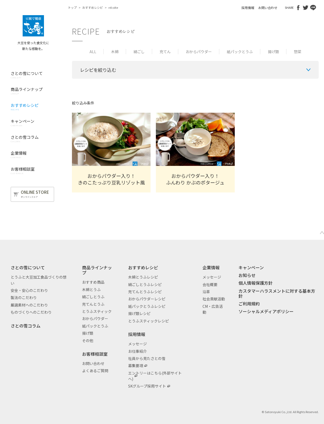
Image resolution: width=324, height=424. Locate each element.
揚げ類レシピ (139, 313)
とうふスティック (97, 311)
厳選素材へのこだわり (29, 305)
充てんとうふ (93, 304)
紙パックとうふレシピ (146, 306)
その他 (87, 340)
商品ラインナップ (97, 270)
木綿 (115, 51)
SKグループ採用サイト (147, 386)
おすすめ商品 (93, 282)
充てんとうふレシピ (145, 291)
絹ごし (139, 51)
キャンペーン (251, 267)
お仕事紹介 (137, 351)
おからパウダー (199, 51)
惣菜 (297, 51)
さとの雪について (28, 267)
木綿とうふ (91, 289)
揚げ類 (273, 51)
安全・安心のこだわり (29, 290)
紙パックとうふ (240, 51)
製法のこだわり (24, 297)
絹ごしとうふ (93, 296)
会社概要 (210, 284)
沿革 (206, 291)
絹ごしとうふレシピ (145, 284)
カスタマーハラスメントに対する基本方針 (276, 293)
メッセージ (137, 343)
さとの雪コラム (25, 325)
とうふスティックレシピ (148, 321)
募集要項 (135, 365)
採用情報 (247, 7)
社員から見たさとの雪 (146, 358)
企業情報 (211, 267)
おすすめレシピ (92, 7)
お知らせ (247, 275)
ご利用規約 (249, 303)
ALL (93, 51)
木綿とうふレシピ (143, 277)
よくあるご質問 (95, 370)
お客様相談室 (95, 354)
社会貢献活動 (214, 298)
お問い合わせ (267, 7)
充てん (165, 51)
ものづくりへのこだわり (31, 312)
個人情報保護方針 (255, 283)
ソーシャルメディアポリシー (266, 311)
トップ (72, 7)
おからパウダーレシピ (146, 298)
